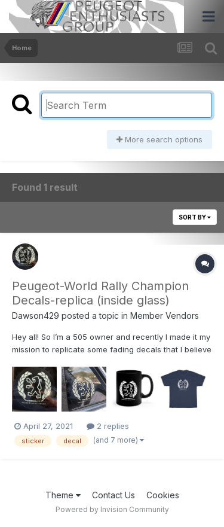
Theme (63, 495)
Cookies (162, 495)
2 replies (108, 426)
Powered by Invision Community (112, 509)
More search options (159, 139)
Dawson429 (35, 315)
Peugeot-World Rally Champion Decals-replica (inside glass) (100, 293)
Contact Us (113, 495)
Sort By (195, 217)
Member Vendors (164, 315)
